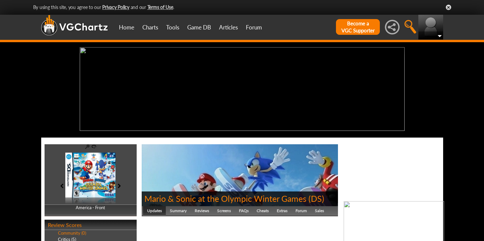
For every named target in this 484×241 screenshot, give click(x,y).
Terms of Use (160, 7)
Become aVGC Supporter (357, 26)
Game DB (199, 27)
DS (316, 197)
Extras (282, 209)
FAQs (244, 209)
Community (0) (72, 231)
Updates (154, 209)
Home (126, 27)
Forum (254, 27)
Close (448, 7)
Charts (150, 27)
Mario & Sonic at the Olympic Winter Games (225, 197)
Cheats (263, 209)
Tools (172, 27)
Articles (228, 27)
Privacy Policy (115, 7)
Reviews (202, 209)
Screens (224, 209)
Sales (319, 209)
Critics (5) (67, 237)
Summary (178, 209)
